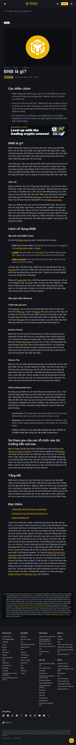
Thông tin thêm (6, 636)
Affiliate (60, 636)
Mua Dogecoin (43, 698)
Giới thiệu (60, 639)
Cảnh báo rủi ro (6, 665)
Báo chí (4, 647)
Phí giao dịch (61, 673)
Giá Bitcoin (42, 670)
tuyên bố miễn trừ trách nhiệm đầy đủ (31, 607)
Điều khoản (5, 652)
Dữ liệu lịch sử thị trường (65, 647)
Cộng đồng (5, 663)
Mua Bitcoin (42, 690)
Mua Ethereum (43, 700)
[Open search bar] (57, 3)
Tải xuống (5, 670)
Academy (23, 652)
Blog (3, 660)
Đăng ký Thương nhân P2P (47, 636)
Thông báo (5, 642)
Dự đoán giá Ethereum (45, 683)
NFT (22, 665)
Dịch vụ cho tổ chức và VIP (47, 646)
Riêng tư (4, 655)
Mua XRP (42, 695)
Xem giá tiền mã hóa (45, 668)
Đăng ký (64, 3)
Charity (23, 673)
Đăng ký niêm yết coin (45, 644)
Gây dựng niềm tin (7, 657)
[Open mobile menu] (71, 3)
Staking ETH (24, 663)
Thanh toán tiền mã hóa (28, 644)
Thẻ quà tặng (24, 655)
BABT (22, 668)
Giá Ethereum (43, 673)
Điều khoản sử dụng (58, 614)
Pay (22, 642)
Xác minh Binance (63, 678)
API (59, 676)
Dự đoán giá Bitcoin (45, 680)
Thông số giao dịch (63, 681)
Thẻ (22, 649)
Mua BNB (42, 692)
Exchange (24, 636)
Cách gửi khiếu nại (63, 689)
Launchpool (24, 657)
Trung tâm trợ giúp (63, 666)
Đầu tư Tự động (25, 660)
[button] (71, 4)
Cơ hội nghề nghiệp (8, 639)
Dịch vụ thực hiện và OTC (65, 644)
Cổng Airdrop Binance (64, 684)
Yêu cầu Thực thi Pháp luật (66, 686)
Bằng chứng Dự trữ (63, 654)
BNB (59, 642)
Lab (40, 649)
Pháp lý (4, 649)
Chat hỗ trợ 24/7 (62, 663)
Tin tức (4, 644)
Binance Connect (44, 651)
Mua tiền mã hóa (26, 639)
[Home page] (31, 3)
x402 (40, 654)
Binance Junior (25, 647)
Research (23, 670)
